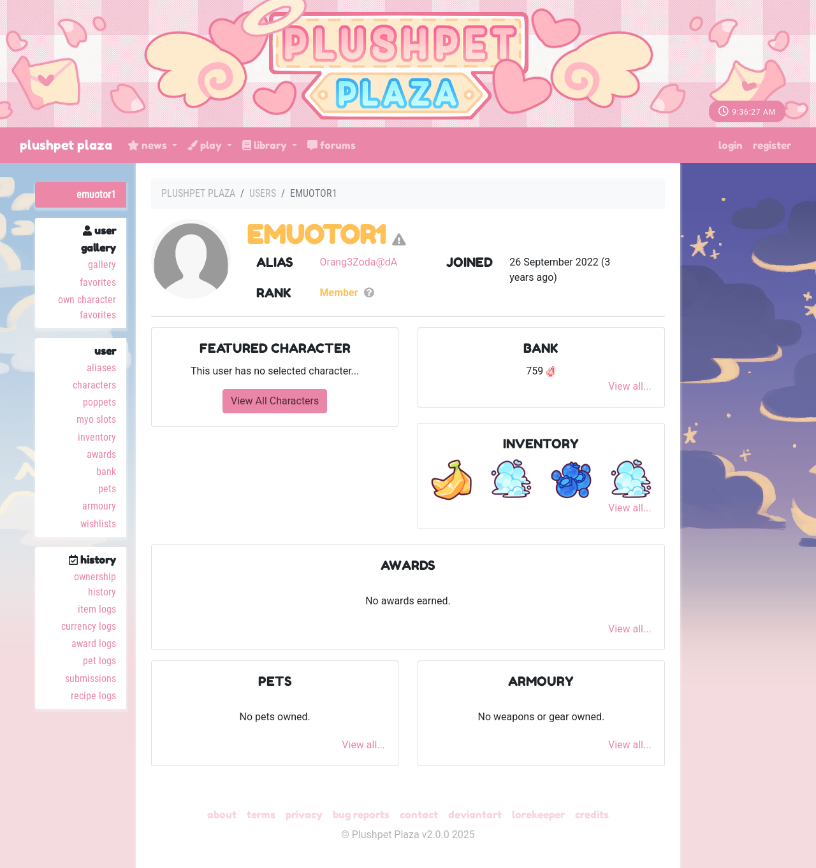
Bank (106, 472)
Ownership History (95, 584)
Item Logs (97, 609)
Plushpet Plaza (66, 145)
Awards (101, 454)
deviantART (475, 814)
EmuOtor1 (96, 195)
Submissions (90, 678)
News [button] (148, 145)
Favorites (98, 282)
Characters (94, 385)
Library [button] (265, 145)
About (222, 814)
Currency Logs (88, 626)
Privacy (304, 814)
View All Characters (275, 401)
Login (730, 145)
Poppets (99, 402)
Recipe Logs (93, 696)
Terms (261, 814)
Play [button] (205, 145)
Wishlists (98, 524)
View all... (630, 386)
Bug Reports (361, 814)
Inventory (97, 437)
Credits (592, 814)
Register (772, 145)
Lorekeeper (538, 814)
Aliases (101, 368)
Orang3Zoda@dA (359, 262)
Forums (331, 145)
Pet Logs (99, 661)
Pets (107, 489)
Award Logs (93, 643)
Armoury (99, 506)
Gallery (102, 265)
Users (262, 193)
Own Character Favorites (87, 307)
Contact (419, 814)
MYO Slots (96, 419)
